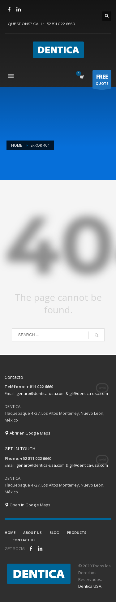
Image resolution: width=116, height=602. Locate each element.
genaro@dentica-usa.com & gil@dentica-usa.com (62, 393)
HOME (10, 532)
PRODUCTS (76, 532)
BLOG (54, 532)
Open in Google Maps (27, 505)
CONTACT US (24, 540)
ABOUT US (32, 532)
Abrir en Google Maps (27, 433)
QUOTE (101, 81)
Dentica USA (89, 586)
